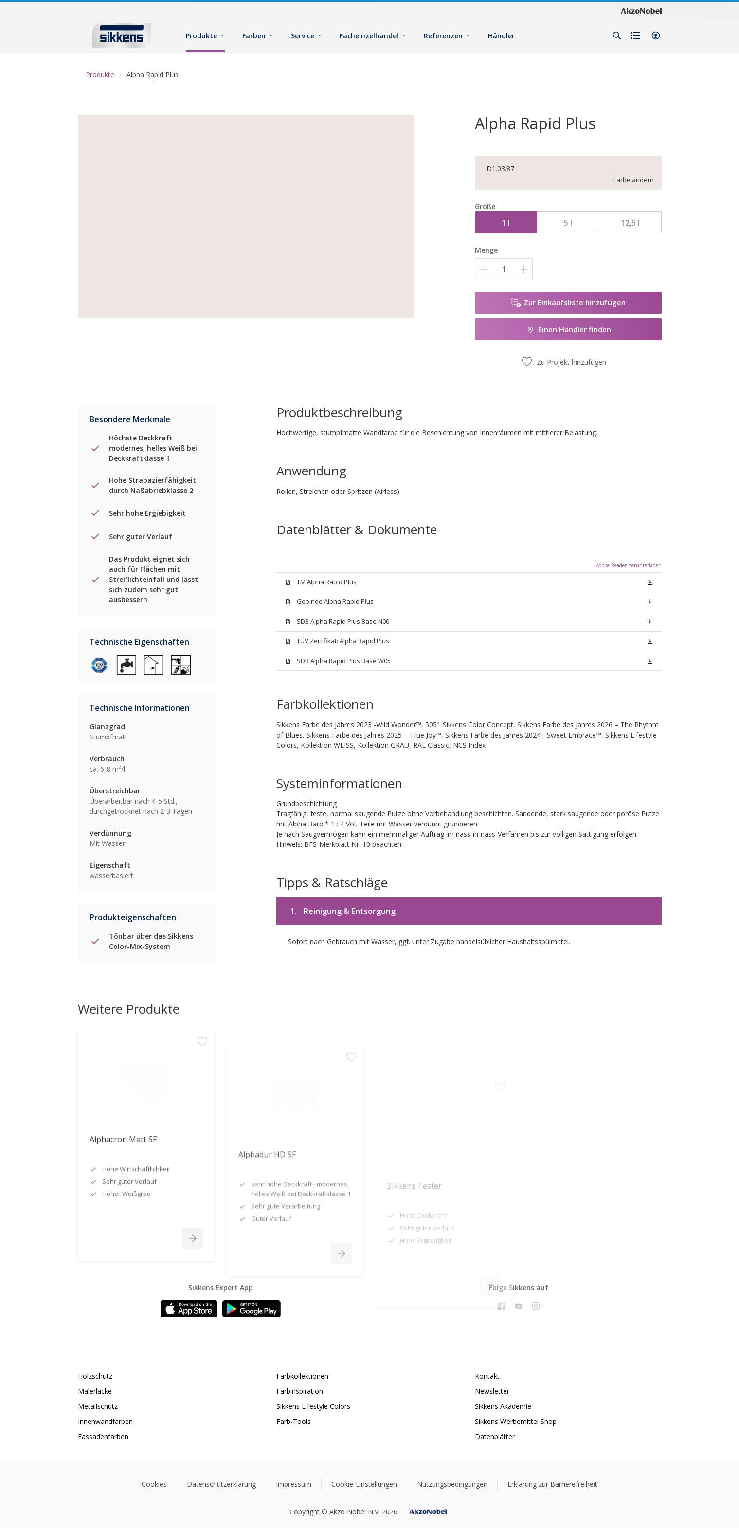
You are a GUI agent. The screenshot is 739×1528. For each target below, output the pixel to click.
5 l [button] (568, 222)
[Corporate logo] (641, 10)
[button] (656, 35)
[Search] (617, 35)
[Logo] (121, 35)
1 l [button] (506, 222)
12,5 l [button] (630, 222)
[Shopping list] (636, 35)
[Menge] (504, 269)
